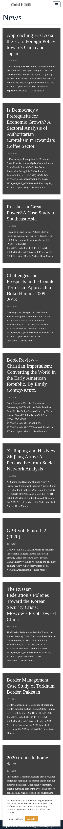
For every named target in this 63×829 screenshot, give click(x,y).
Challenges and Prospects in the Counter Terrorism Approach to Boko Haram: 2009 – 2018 (31, 287)
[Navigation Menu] (56, 4)
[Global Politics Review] (21, 4)
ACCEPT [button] (31, 819)
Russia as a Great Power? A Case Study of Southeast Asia (31, 212)
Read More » (37, 90)
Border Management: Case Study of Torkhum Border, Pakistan (31, 686)
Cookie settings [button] (15, 819)
